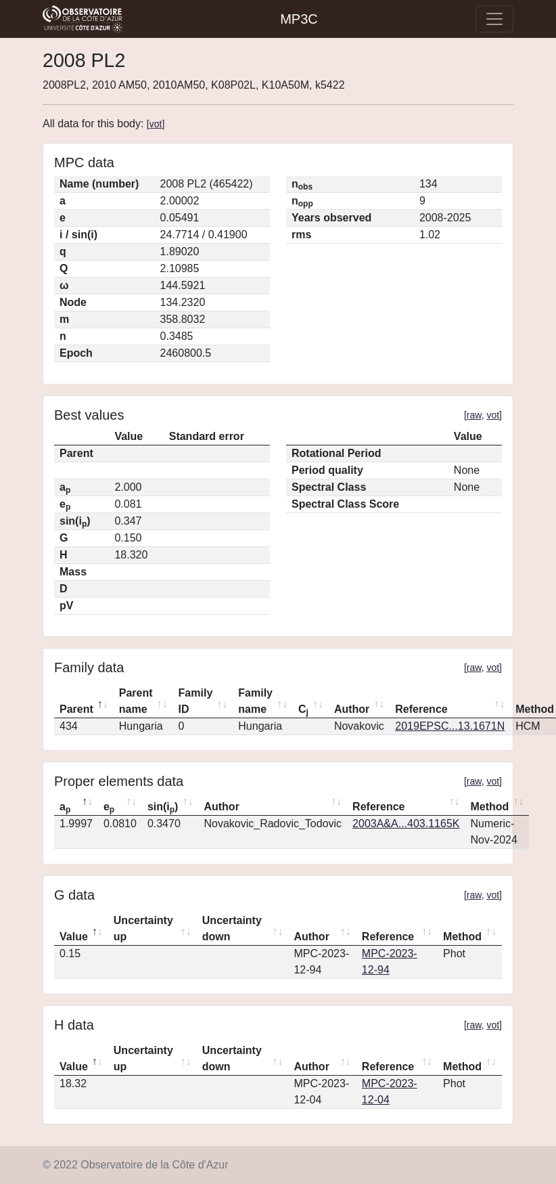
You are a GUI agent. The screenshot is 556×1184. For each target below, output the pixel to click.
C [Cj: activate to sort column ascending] (303, 710)
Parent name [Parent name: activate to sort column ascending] (136, 701)
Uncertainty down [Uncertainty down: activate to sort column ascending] (232, 928)
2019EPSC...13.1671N (450, 726)
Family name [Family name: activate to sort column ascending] (255, 701)
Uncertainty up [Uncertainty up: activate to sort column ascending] (143, 928)
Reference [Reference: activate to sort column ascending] (421, 709)
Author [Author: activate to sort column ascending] (351, 709)
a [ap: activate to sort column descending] (65, 807)
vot (155, 123)
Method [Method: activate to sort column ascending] (489, 806)
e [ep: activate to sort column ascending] (108, 807)
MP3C (299, 19)
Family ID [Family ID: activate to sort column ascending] (196, 701)
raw (474, 415)
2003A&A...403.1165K (405, 823)
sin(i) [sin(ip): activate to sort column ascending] (163, 807)
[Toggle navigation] (494, 18)
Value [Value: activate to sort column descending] (74, 936)
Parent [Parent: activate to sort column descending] (76, 709)
